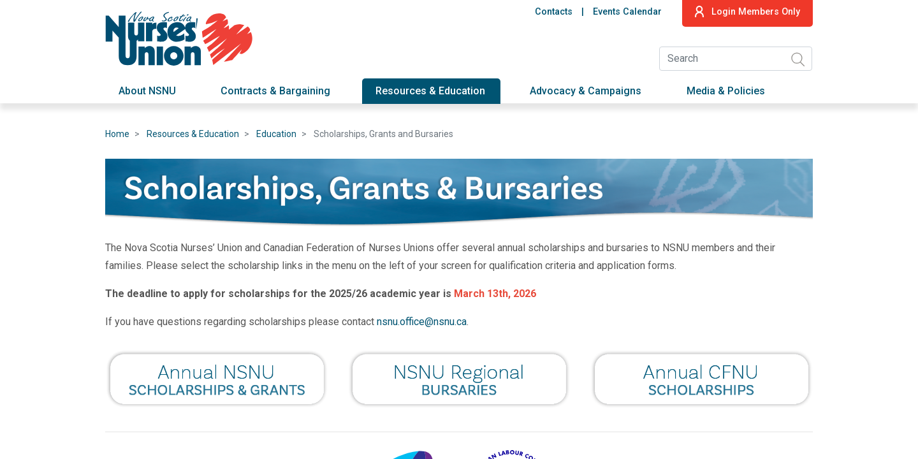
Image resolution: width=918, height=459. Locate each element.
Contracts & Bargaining (275, 91)
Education (276, 134)
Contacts (553, 11)
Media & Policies (726, 91)
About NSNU (147, 91)
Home (117, 134)
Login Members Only (747, 11)
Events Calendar (627, 11)
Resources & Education (430, 91)
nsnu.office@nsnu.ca (422, 322)
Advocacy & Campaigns (585, 91)
